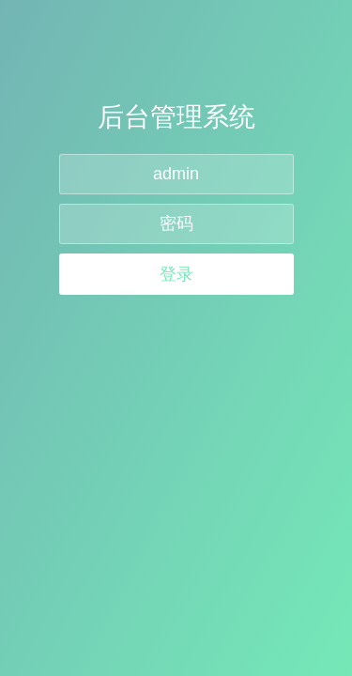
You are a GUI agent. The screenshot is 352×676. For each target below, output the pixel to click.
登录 (176, 274)
